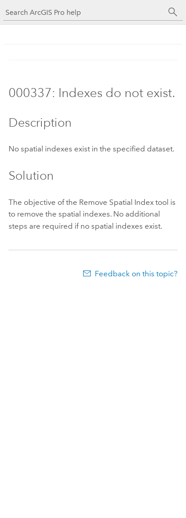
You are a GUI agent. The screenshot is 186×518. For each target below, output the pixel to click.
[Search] (172, 12)
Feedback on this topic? (136, 273)
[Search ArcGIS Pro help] (84, 12)
